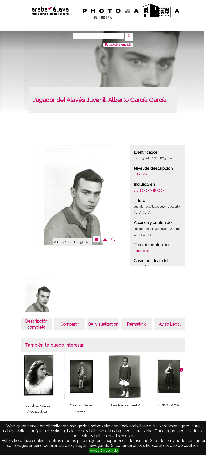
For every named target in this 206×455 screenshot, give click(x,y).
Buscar (130, 36)
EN (109, 18)
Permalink (136, 321)
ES (103, 18)
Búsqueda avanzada (118, 42)
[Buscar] (100, 36)
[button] (181, 367)
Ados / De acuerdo (104, 450)
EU (96, 18)
